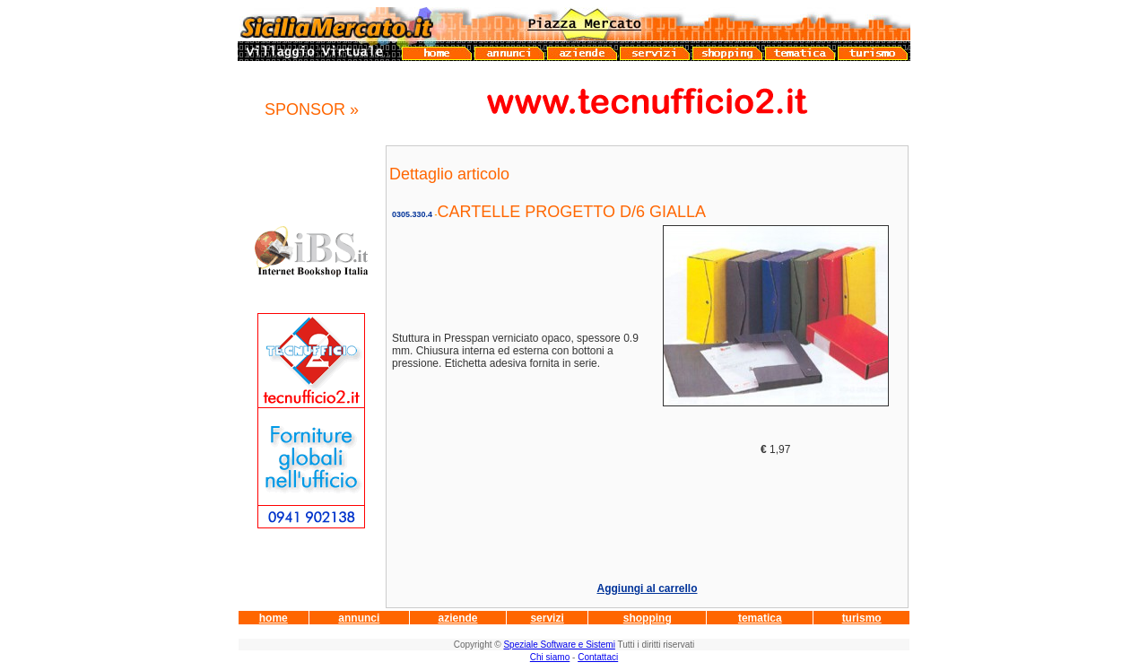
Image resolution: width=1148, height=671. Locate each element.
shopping (647, 618)
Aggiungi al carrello (646, 588)
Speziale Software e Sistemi (559, 644)
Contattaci (598, 657)
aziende (457, 618)
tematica (760, 618)
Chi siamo (550, 657)
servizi (546, 618)
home (273, 618)
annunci (358, 618)
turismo (862, 618)
